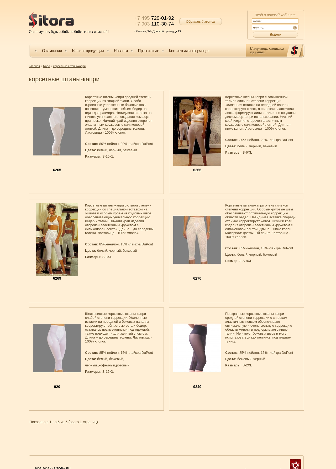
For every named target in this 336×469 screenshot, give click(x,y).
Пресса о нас (148, 50)
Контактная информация (189, 50)
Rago (46, 66)
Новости (121, 50)
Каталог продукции (88, 50)
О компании (52, 50)
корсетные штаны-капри (69, 66)
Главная (34, 66)
